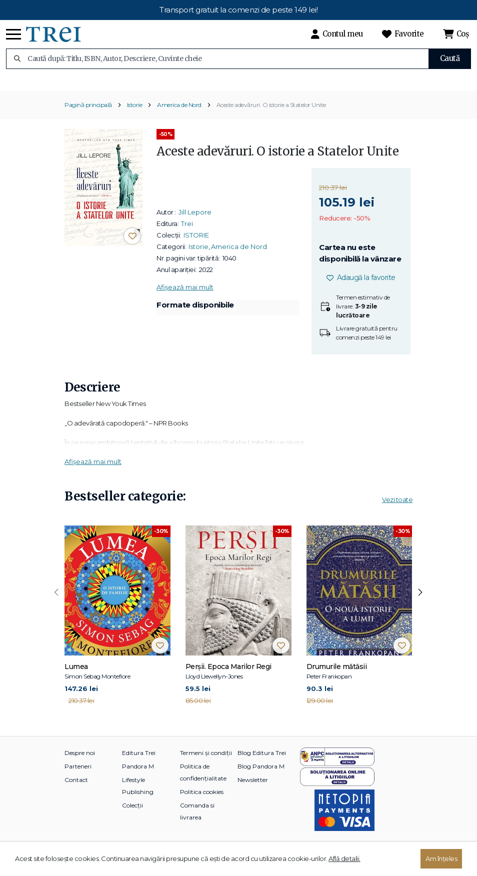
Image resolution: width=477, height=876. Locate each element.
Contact (76, 794)
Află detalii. (344, 858)
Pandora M (138, 781)
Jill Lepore (195, 227)
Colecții (132, 820)
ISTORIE (196, 250)
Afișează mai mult (185, 302)
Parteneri (78, 781)
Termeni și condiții (206, 768)
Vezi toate (397, 515)
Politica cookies (202, 806)
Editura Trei (139, 768)
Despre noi (79, 768)
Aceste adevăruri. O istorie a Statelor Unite (271, 120)
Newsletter (253, 794)
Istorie (134, 120)
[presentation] (56, 608)
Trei (187, 238)
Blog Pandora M (261, 781)
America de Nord (179, 120)
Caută (450, 58)
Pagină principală (88, 120)
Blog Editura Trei (262, 768)
